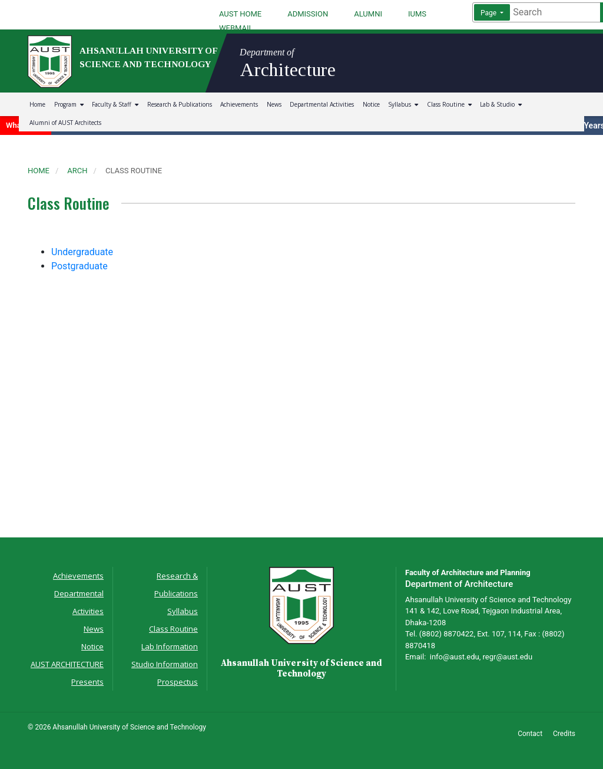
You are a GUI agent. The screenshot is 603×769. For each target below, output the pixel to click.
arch (77, 170)
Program (69, 104)
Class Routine (449, 104)
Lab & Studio (501, 104)
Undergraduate (82, 252)
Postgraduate (79, 266)
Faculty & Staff (115, 104)
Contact (530, 734)
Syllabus (403, 104)
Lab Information (169, 646)
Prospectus (177, 681)
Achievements (239, 104)
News (274, 104)
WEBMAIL (236, 28)
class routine (133, 170)
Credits (564, 734)
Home (37, 104)
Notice (371, 104)
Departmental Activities (322, 104)
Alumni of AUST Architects (65, 122)
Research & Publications (179, 104)
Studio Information (164, 664)
